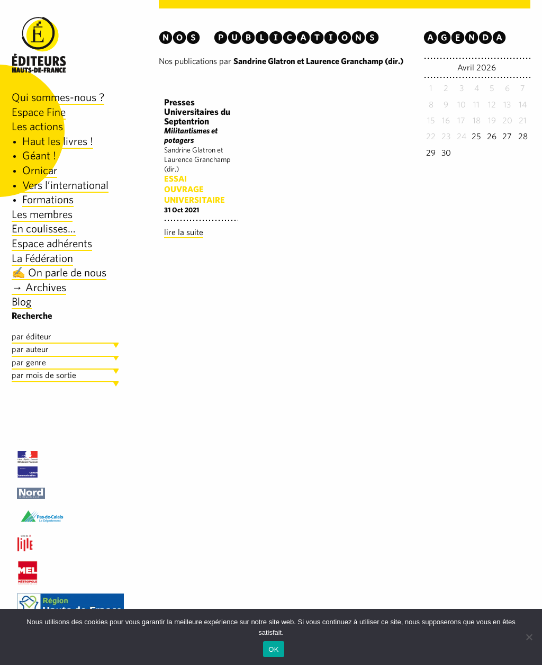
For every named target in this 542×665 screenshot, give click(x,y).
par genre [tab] (29, 362)
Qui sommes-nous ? (58, 97)
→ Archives (39, 287)
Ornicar (39, 170)
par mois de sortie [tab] (44, 375)
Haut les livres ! (57, 141)
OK (273, 649)
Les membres (42, 214)
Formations (48, 199)
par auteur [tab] (30, 349)
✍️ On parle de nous (59, 272)
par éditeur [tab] (31, 336)
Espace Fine (39, 112)
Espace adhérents (52, 243)
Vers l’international (65, 185)
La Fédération (42, 258)
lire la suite (183, 232)
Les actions (37, 126)
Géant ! (39, 155)
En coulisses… (44, 228)
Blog (22, 301)
